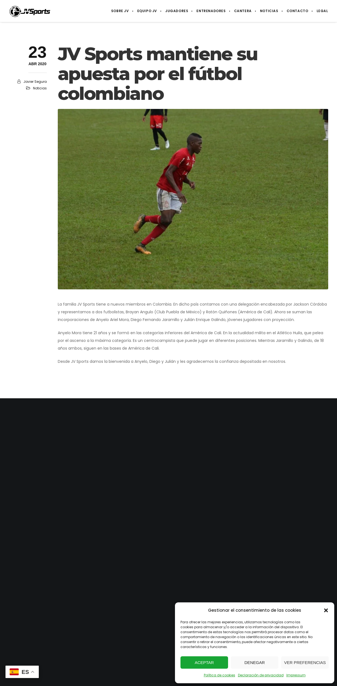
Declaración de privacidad (261, 675)
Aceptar (204, 662)
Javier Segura (35, 81)
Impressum (296, 675)
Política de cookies (219, 675)
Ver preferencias (305, 662)
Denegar (254, 662)
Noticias (40, 88)
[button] (326, 610)
